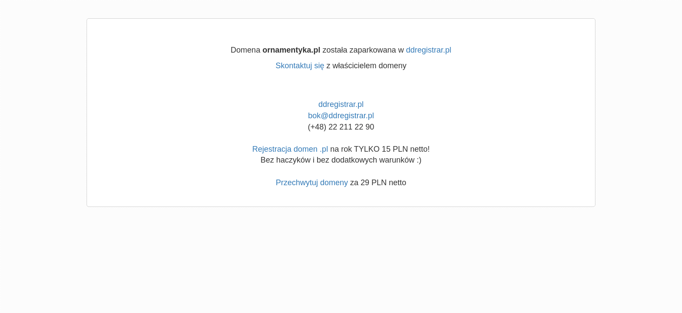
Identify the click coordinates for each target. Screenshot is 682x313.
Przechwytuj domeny (312, 182)
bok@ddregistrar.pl (341, 115)
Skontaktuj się (299, 65)
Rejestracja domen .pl (290, 149)
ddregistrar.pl (428, 50)
